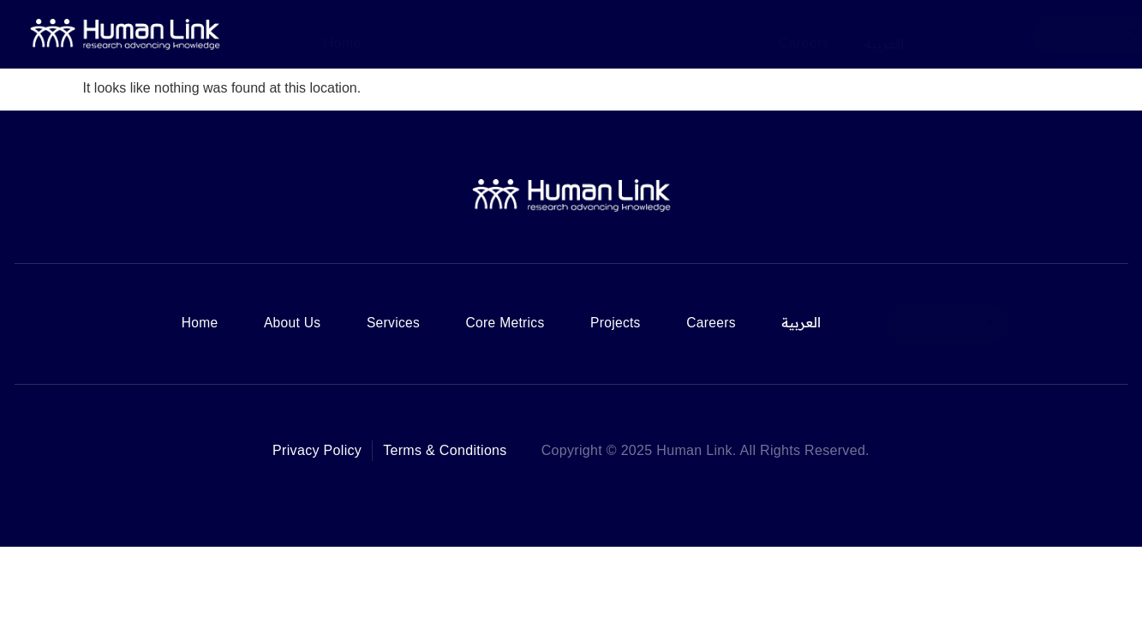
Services (515, 33)
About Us (425, 33)
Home (343, 33)
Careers (804, 33)
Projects (718, 33)
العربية (884, 33)
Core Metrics (618, 33)
